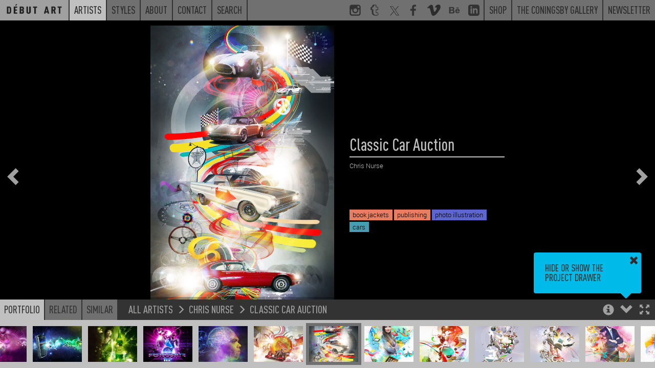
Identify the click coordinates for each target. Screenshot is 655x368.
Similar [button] (99, 309)
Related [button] (63, 309)
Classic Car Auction (288, 309)
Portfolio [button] (22, 309)
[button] (644, 310)
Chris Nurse (211, 309)
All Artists (150, 309)
